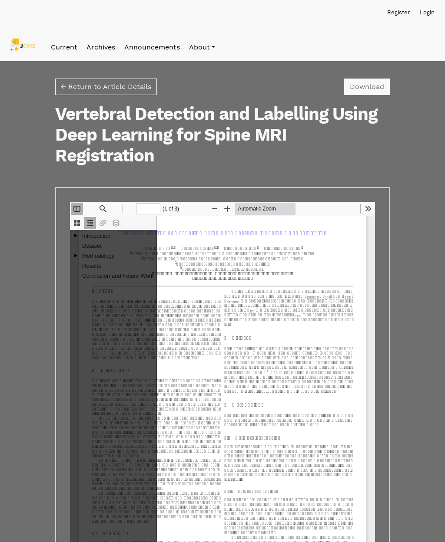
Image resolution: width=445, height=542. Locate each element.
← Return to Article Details (106, 86)
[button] (202, 47)
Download (370, 86)
